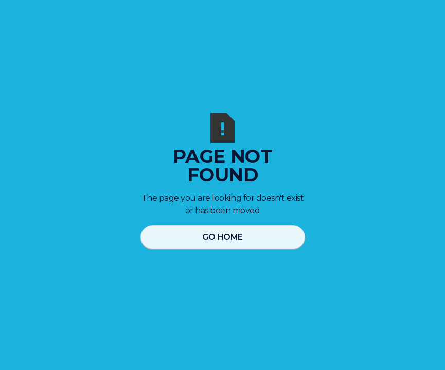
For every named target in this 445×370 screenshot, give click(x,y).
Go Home (222, 237)
